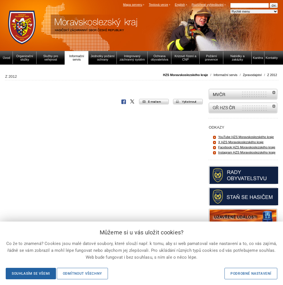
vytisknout (188, 101)
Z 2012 (272, 75)
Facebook (123, 101)
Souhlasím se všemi (31, 274)
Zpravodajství (252, 75)
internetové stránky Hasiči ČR (243, 108)
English (180, 4)
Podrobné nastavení (250, 274)
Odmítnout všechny (82, 274)
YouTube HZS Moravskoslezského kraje (246, 137)
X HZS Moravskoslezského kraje (241, 142)
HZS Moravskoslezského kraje (185, 75)
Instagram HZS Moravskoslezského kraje (247, 152)
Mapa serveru (132, 4)
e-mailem (154, 101)
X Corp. (132, 101)
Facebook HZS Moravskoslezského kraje (246, 147)
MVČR (243, 94)
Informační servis (226, 75)
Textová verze (158, 4)
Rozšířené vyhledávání (208, 4)
